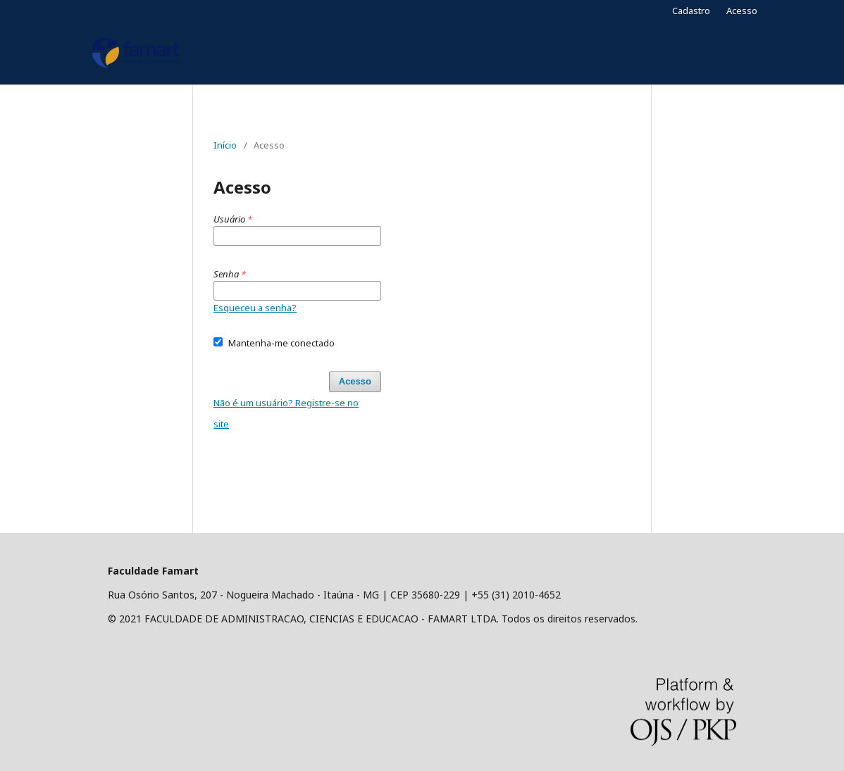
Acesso (741, 10)
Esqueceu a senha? (255, 307)
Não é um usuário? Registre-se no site (286, 413)
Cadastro (691, 10)
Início (225, 145)
